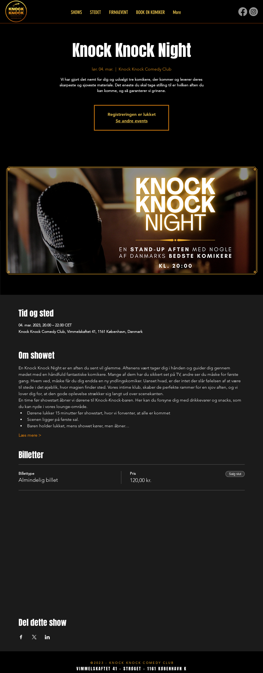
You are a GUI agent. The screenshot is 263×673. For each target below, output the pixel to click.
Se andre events (132, 120)
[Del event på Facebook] (21, 637)
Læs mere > (30, 435)
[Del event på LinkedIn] (47, 637)
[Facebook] (242, 11)
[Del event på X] (34, 637)
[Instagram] (253, 11)
